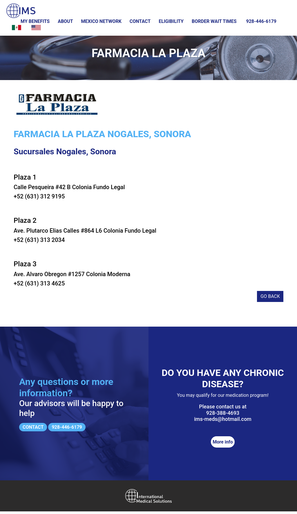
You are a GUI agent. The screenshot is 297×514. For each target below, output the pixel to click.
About (65, 21)
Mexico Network (101, 21)
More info (223, 444)
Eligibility (171, 21)
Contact (140, 21)
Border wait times (214, 21)
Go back (270, 299)
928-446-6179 (261, 21)
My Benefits (35, 21)
